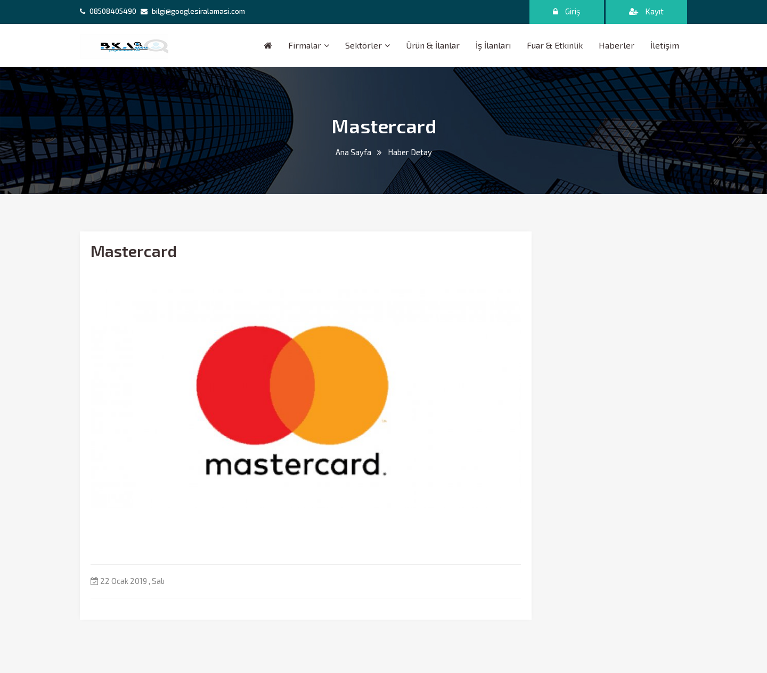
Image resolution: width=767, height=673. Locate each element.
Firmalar (304, 45)
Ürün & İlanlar (433, 45)
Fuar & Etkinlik (555, 45)
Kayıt (646, 11)
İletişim (664, 45)
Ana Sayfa (353, 152)
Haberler (616, 45)
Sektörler (363, 45)
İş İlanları (493, 45)
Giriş (567, 11)
